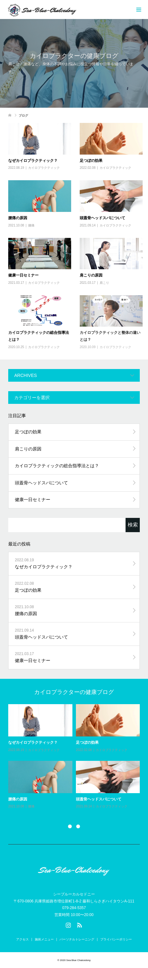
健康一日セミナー (23, 275)
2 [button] (78, 826)
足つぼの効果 (91, 160)
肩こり (104, 282)
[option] (76, 756)
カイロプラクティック (44, 167)
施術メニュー (44, 939)
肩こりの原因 (91, 275)
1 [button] (70, 826)
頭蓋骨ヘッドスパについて (102, 218)
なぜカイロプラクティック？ (33, 160)
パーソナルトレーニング (76, 939)
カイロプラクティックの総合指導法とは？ (57, 465)
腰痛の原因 (17, 218)
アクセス (22, 939)
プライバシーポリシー (116, 939)
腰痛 (31, 225)
